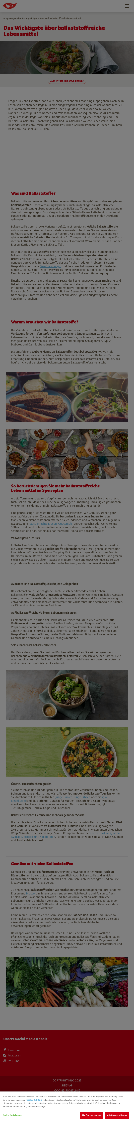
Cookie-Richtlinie (34, 1100)
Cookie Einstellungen (12, 1115)
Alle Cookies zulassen (91, 1115)
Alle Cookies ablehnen (117, 1115)
